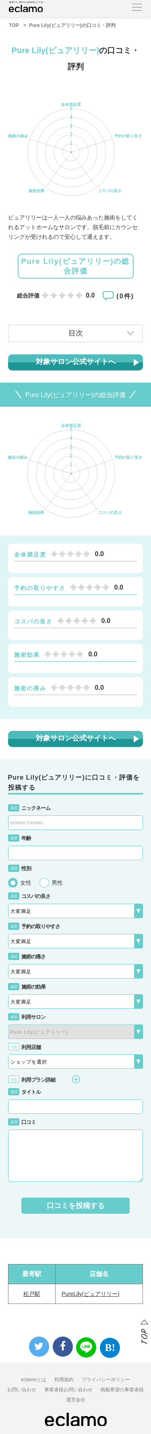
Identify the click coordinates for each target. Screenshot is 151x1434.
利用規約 (64, 1379)
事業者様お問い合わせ (68, 1390)
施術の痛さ (27, 956)
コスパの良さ (29, 896)
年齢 (19, 838)
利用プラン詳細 (44, 1079)
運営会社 (75, 1400)
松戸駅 (31, 1294)
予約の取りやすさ (34, 926)
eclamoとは (33, 1379)
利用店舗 (24, 1047)
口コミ (22, 1122)
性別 (19, 868)
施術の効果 (27, 986)
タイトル (24, 1091)
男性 (57, 882)
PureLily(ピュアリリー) (91, 1294)
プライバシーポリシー (106, 1379)
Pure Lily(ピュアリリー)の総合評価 (75, 266)
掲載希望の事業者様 (122, 1390)
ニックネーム (29, 808)
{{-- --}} (75, 1031)
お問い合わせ (21, 1390)
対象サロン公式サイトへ (76, 362)
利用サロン (27, 1017)
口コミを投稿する (76, 1206)
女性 (25, 882)
